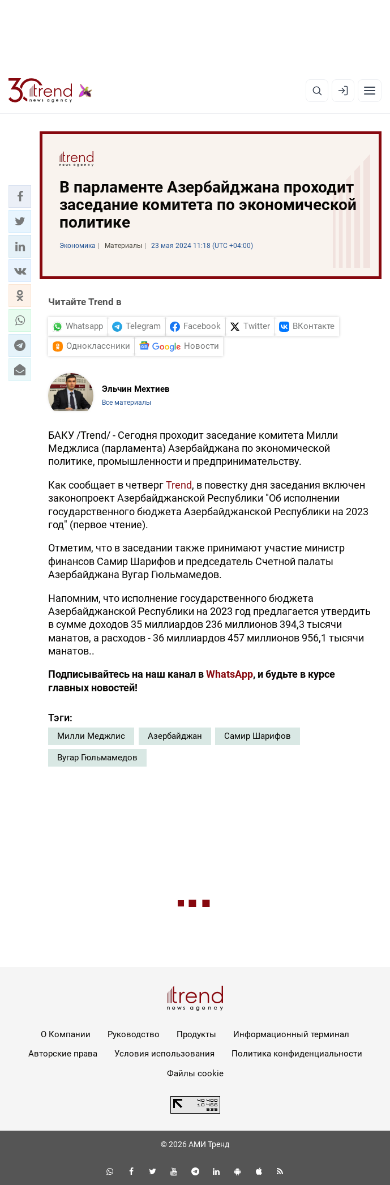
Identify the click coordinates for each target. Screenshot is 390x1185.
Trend (179, 485)
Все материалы (126, 403)
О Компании (66, 1034)
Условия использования (164, 1054)
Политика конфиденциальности (297, 1054)
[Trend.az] (50, 90)
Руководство (134, 1034)
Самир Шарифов (257, 736)
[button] (20, 196)
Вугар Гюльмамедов (97, 757)
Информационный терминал (291, 1034)
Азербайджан (175, 736)
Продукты (196, 1034)
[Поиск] (317, 90)
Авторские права (62, 1054)
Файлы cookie (195, 1073)
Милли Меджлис (91, 736)
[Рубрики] (370, 90)
